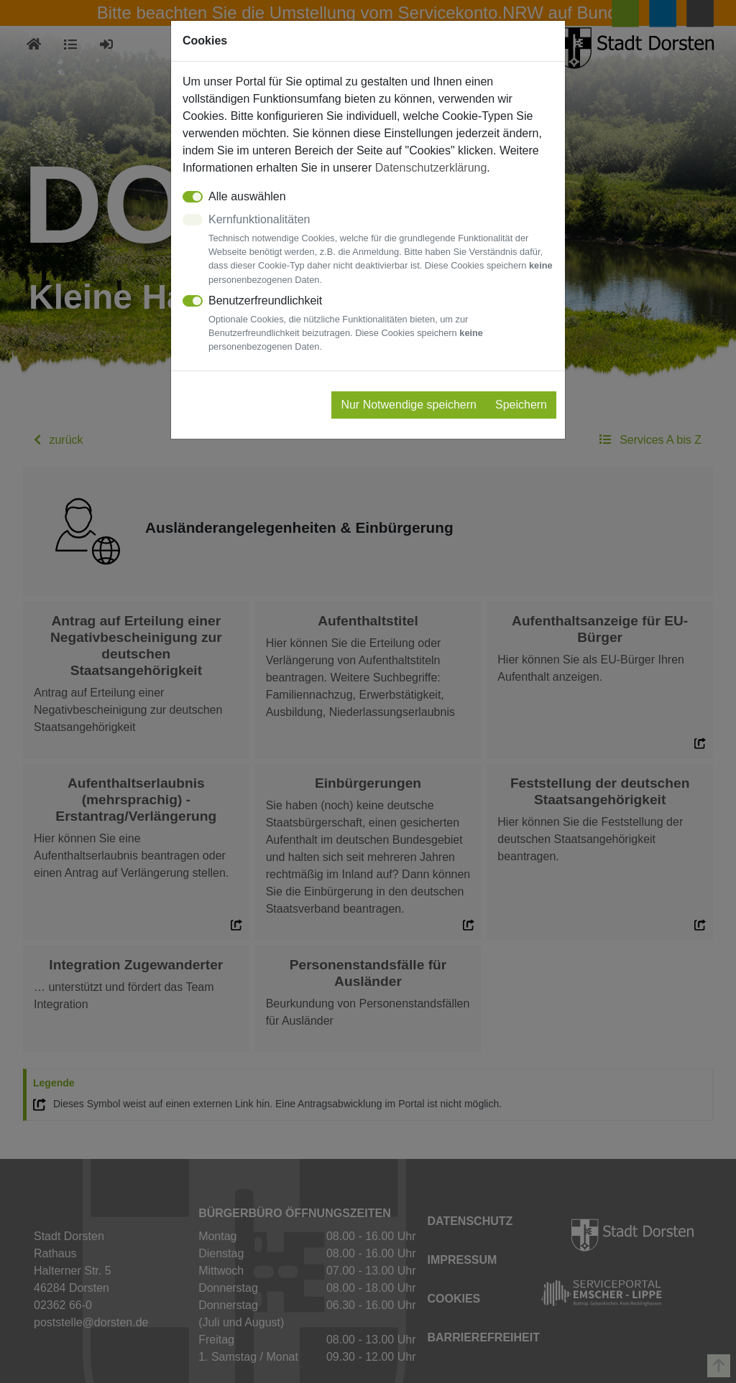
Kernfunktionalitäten (380, 250)
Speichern (521, 405)
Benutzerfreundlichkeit (380, 324)
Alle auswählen (247, 196)
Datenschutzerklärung (431, 168)
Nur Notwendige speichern (409, 405)
